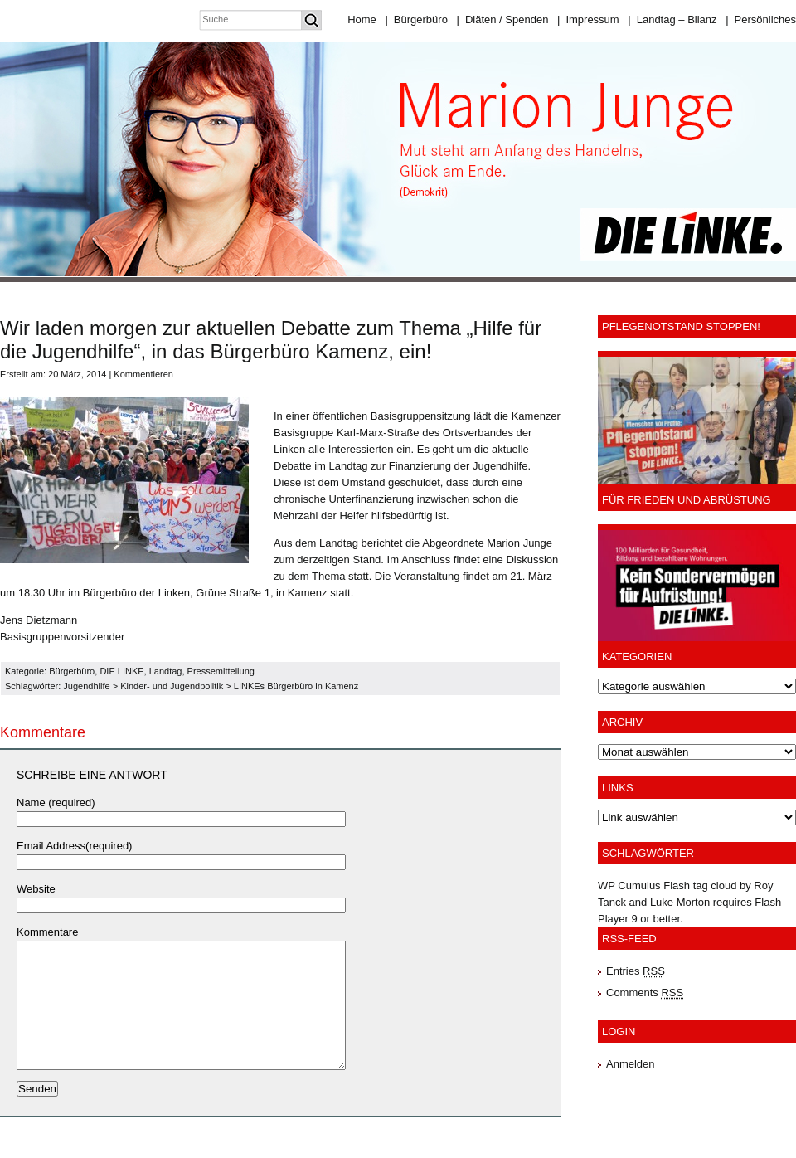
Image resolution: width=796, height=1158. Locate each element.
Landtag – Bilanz (672, 19)
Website (36, 889)
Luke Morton (680, 902)
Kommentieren (143, 374)
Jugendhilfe (86, 686)
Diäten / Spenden (503, 19)
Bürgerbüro (416, 19)
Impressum (588, 19)
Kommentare (47, 932)
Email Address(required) (74, 845)
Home (361, 19)
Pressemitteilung (221, 671)
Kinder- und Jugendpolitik (171, 686)
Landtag (165, 671)
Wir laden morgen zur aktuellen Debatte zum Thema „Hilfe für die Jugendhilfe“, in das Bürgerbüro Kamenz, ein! (270, 339)
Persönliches (761, 19)
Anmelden (630, 1064)
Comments (644, 992)
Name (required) (56, 802)
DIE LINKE (121, 671)
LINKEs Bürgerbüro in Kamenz (296, 686)
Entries (635, 971)
